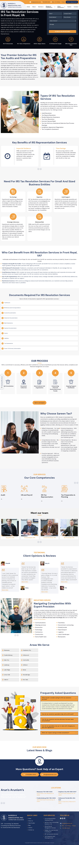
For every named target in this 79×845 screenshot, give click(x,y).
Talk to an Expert (39, 403)
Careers (69, 7)
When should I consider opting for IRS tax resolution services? (56, 698)
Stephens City (26, 650)
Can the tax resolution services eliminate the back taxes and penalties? (58, 720)
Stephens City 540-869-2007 (67, 792)
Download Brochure (2, 382)
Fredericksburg (7, 655)
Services (40, 7)
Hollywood (25, 655)
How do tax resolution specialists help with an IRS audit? (58, 714)
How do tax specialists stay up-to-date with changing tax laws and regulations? (58, 726)
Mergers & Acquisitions (49, 7)
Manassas (6, 650)
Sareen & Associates (39, 619)
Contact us (31, 830)
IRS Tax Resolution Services (51, 834)
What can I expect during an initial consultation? (55, 732)
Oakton (5, 679)
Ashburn (24, 665)
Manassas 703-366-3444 (44, 792)
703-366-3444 (45, 2)
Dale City (5, 660)
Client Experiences (60, 7)
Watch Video (5, 590)
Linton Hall (6, 675)
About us (30, 820)
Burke (23, 670)
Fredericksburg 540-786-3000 (46, 798)
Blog (29, 825)
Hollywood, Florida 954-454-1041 (67, 799)
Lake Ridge (6, 670)
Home (28, 7)
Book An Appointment (72, 2)
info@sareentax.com (35, 2)
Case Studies (31, 823)
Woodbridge (25, 675)
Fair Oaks (24, 679)
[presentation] (38, 169)
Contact (76, 7)
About (34, 7)
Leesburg (5, 665)
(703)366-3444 (30, 774)
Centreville (25, 660)
